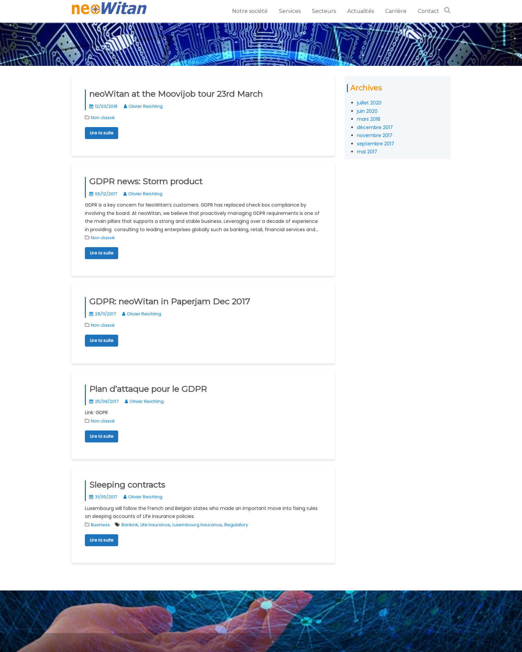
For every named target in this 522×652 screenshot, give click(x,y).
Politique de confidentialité (112, 603)
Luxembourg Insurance (197, 525)
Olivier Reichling (143, 106)
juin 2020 (367, 111)
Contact (428, 11)
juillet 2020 (369, 102)
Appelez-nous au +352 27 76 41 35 (120, 595)
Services (290, 11)
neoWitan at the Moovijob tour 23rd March (176, 94)
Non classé (103, 117)
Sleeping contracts (127, 485)
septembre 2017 (375, 143)
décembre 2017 (375, 127)
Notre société (250, 11)
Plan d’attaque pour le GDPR (148, 389)
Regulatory (236, 525)
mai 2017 (367, 151)
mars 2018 (368, 119)
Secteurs (324, 11)
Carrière (395, 11)
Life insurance (155, 525)
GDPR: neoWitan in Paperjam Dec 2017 (169, 301)
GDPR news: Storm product (145, 181)
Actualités (360, 11)
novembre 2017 (374, 135)
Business (100, 525)
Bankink (130, 525)
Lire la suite (102, 133)
